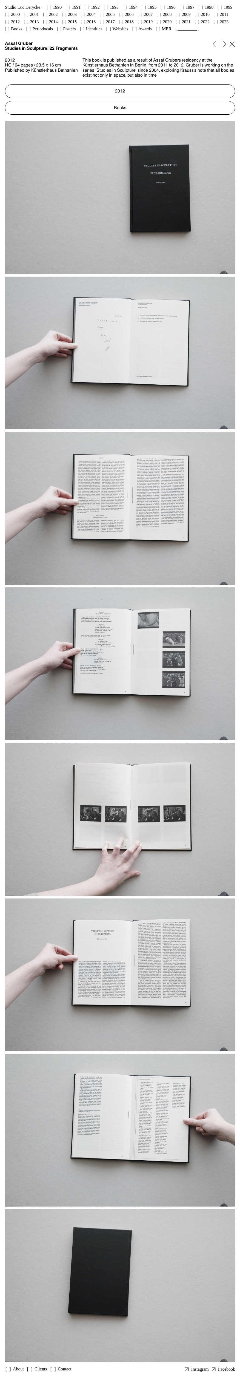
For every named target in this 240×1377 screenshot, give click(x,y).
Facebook (226, 1369)
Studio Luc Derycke (22, 7)
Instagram (200, 1369)
